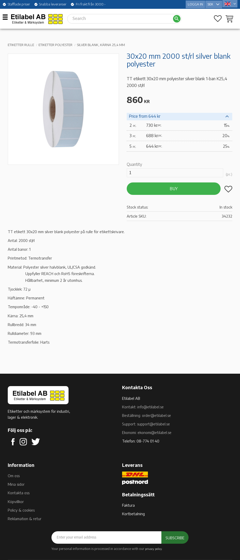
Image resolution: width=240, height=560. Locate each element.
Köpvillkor (16, 501)
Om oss (14, 475)
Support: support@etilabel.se (146, 424)
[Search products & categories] (120, 17)
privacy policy (153, 548)
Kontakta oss (18, 492)
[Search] (177, 17)
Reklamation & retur (24, 518)
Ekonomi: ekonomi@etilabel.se (146, 432)
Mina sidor (16, 484)
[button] (7, 16)
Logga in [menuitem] (195, 4)
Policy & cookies (21, 510)
